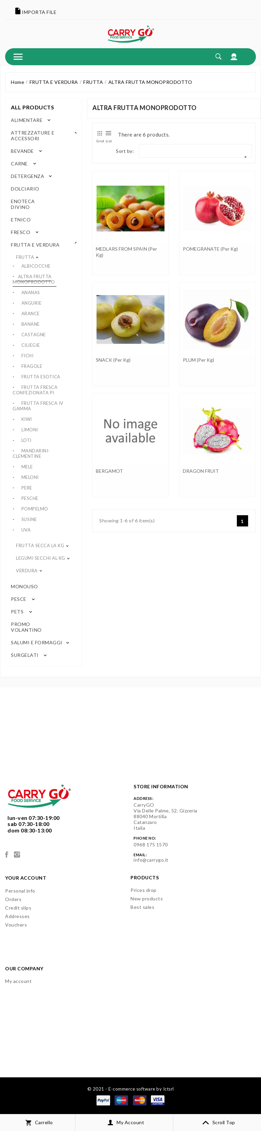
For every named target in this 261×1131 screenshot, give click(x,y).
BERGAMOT (109, 471)
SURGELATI (25, 655)
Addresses (17, 916)
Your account (25, 878)
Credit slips (18, 908)
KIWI (26, 419)
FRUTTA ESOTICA (40, 376)
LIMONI (29, 429)
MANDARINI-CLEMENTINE (31, 453)
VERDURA (27, 570)
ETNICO (20, 219)
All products (32, 107)
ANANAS (30, 292)
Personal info (20, 891)
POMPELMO (34, 508)
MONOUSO (24, 586)
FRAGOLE (31, 366)
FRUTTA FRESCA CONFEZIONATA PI (35, 389)
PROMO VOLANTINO (26, 627)
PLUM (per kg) (198, 360)
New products (146, 898)
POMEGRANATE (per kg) (210, 249)
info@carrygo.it (151, 860)
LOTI (26, 440)
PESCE (19, 599)
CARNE (19, 163)
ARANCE (30, 313)
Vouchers (16, 925)
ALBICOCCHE (36, 266)
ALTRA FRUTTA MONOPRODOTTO (34, 279)
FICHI (27, 355)
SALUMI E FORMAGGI (37, 642)
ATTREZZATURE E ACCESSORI (32, 135)
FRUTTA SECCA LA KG (40, 545)
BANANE (30, 324)
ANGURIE (31, 303)
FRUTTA (25, 257)
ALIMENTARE (26, 120)
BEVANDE (22, 151)
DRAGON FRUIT (201, 471)
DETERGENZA (27, 176)
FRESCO (20, 232)
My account (18, 981)
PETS (17, 611)
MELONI (30, 477)
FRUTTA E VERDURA (35, 245)
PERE (26, 487)
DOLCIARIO (24, 189)
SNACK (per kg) (113, 360)
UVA (26, 530)
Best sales (142, 907)
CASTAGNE (33, 334)
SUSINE (29, 519)
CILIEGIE (30, 345)
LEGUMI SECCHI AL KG (40, 558)
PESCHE (29, 498)
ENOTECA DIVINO (23, 204)
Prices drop (143, 890)
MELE (27, 466)
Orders (13, 899)
